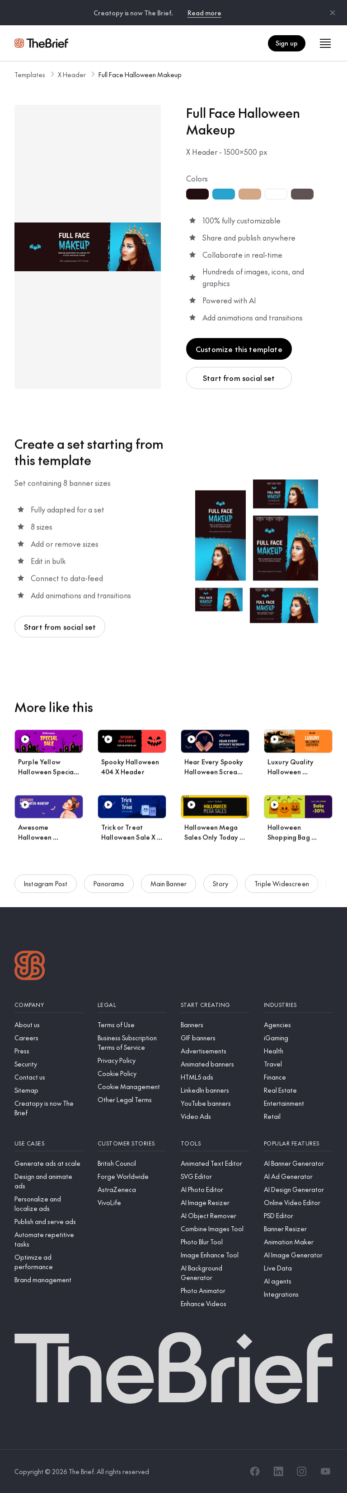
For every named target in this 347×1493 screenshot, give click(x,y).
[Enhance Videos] (215, 1303)
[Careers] (48, 1038)
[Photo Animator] (215, 1290)
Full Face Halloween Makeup (140, 74)
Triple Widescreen (281, 890)
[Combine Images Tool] (215, 1228)
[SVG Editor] (215, 1176)
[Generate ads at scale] (48, 1163)
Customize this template (239, 349)
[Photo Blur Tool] (215, 1242)
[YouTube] (325, 1471)
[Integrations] (298, 1294)
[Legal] (132, 1005)
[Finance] (298, 1077)
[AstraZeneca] (132, 1189)
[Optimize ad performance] (48, 1261)
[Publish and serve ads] (48, 1221)
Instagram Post (45, 890)
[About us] (48, 1024)
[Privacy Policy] (132, 1060)
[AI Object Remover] (215, 1215)
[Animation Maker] (298, 1242)
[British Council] (132, 1163)
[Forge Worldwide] (132, 1176)
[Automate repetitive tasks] (48, 1239)
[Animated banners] (215, 1064)
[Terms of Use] (132, 1024)
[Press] (48, 1051)
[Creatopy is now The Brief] (48, 1108)
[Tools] (215, 1143)
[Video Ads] (215, 1116)
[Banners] (215, 1024)
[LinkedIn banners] (215, 1090)
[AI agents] (298, 1281)
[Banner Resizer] (298, 1228)
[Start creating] (215, 1005)
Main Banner (168, 890)
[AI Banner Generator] (298, 1163)
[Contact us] (48, 1077)
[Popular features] (298, 1143)
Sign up (287, 42)
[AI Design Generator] (298, 1189)
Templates (29, 74)
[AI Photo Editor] (215, 1189)
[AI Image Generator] (298, 1255)
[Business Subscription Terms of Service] (132, 1042)
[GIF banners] (215, 1038)
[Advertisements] (215, 1051)
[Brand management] (48, 1279)
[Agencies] (298, 1024)
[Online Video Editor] (298, 1202)
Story (220, 890)
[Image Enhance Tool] (215, 1255)
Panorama (109, 890)
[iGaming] (298, 1038)
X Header (72, 74)
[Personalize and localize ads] (48, 1203)
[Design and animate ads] (48, 1181)
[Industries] (298, 1005)
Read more (204, 12)
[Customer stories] (132, 1143)
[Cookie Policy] (132, 1073)
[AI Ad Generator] (298, 1176)
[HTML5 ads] (215, 1077)
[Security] (48, 1064)
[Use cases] (48, 1143)
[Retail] (298, 1116)
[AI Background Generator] (215, 1272)
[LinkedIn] (278, 1471)
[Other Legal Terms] (132, 1099)
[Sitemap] (48, 1090)
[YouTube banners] (215, 1103)
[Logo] (29, 967)
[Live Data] (298, 1268)
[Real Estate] (298, 1090)
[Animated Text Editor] (215, 1163)
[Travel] (298, 1064)
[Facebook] (255, 1471)
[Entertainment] (298, 1103)
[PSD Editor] (298, 1215)
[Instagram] (302, 1471)
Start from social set (239, 378)
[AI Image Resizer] (215, 1202)
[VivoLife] (132, 1202)
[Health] (298, 1051)
